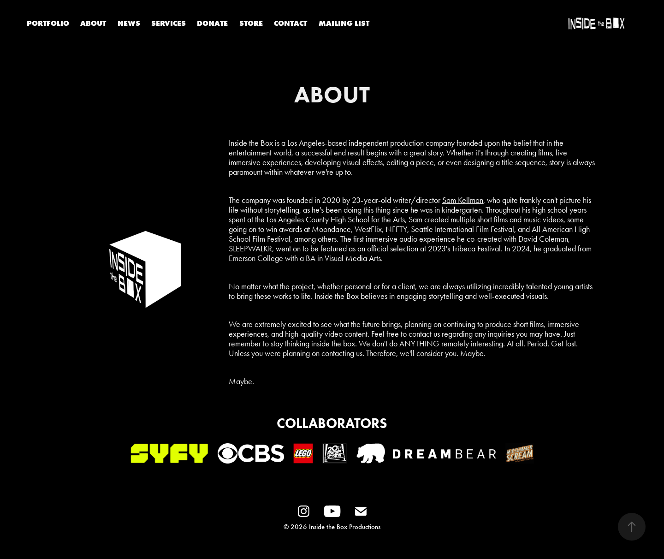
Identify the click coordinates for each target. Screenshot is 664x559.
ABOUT (93, 23)
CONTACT (290, 23)
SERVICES (168, 23)
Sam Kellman (462, 200)
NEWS (129, 23)
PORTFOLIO (48, 23)
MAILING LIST (344, 23)
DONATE (212, 23)
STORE (251, 23)
